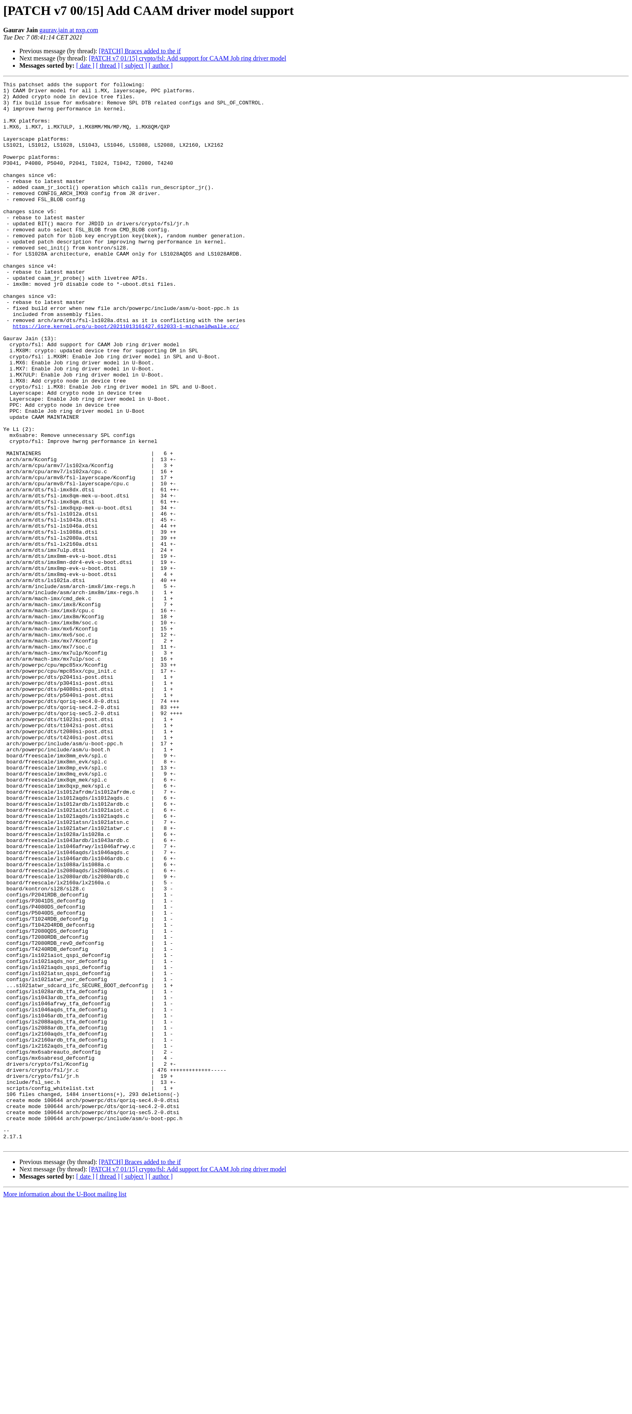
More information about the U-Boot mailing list (65, 1407)
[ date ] (85, 65)
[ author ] (161, 65)
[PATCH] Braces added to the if (140, 51)
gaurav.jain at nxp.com (69, 30)
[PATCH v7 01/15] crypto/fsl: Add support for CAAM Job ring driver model (187, 58)
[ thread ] (108, 65)
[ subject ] (134, 65)
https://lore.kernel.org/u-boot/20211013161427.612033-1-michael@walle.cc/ (125, 375)
